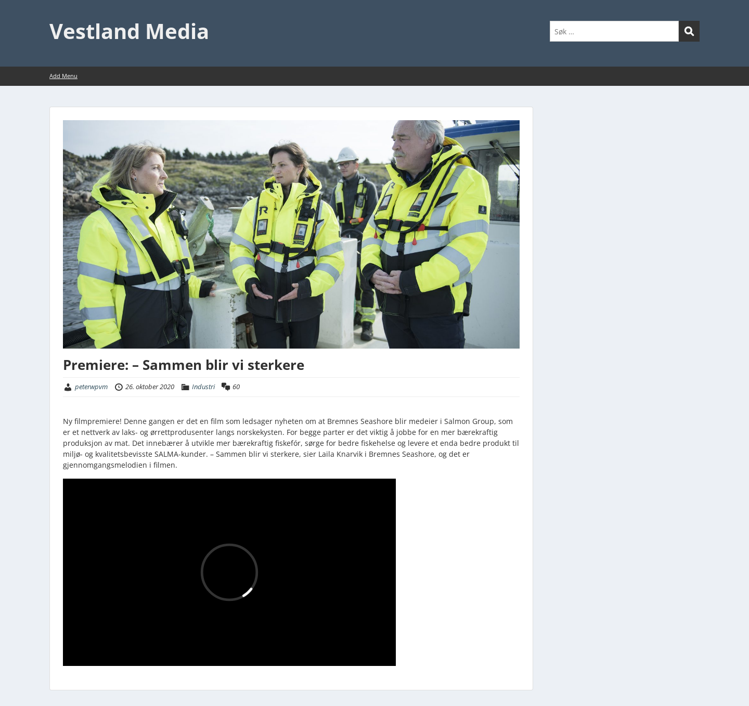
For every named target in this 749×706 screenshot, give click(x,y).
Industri (203, 386)
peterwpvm (91, 386)
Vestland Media (129, 31)
